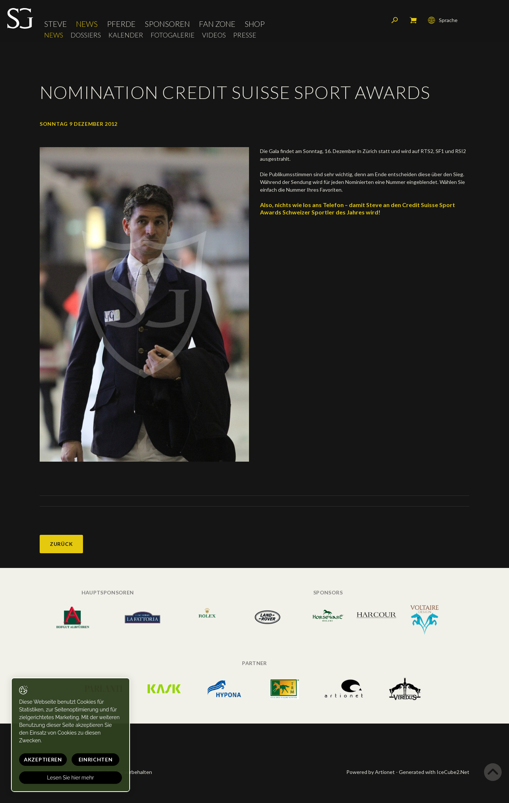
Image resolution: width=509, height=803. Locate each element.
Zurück (61, 544)
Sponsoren (167, 24)
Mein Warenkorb (413, 20)
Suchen (394, 20)
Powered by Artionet (370, 772)
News (87, 24)
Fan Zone (217, 24)
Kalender (125, 35)
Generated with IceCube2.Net (434, 772)
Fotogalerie (173, 35)
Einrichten (96, 759)
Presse (244, 35)
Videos (214, 35)
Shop (255, 24)
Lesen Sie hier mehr (70, 778)
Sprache (443, 20)
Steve (55, 24)
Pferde (121, 24)
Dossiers (86, 35)
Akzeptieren (43, 759)
